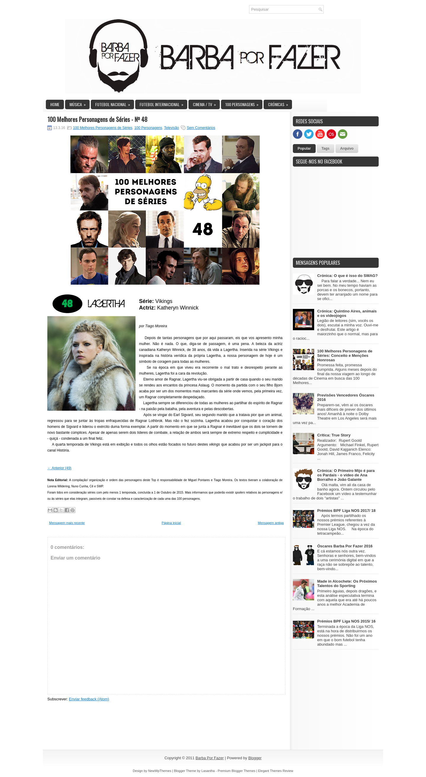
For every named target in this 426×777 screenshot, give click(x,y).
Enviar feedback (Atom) (89, 699)
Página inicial (171, 523)
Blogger (255, 758)
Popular (304, 148)
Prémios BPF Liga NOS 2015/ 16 (346, 621)
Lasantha (208, 771)
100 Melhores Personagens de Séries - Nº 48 (97, 119)
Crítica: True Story (334, 435)
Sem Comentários (201, 128)
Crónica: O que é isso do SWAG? (347, 275)
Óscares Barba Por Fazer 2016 (344, 546)
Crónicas (280, 103)
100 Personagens (243, 103)
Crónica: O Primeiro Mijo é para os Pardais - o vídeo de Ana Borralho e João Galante (346, 475)
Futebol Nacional (114, 103)
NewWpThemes (159, 771)
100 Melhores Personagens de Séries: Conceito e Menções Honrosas (344, 355)
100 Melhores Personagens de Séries (103, 128)
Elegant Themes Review (275, 771)
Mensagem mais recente (67, 523)
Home (54, 104)
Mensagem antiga (271, 523)
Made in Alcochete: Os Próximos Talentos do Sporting (347, 583)
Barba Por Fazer (210, 758)
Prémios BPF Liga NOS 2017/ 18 (346, 510)
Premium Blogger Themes (237, 771)
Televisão (171, 128)
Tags (326, 148)
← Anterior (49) (59, 468)
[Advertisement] (337, 215)
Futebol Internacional (163, 103)
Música (80, 103)
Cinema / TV (206, 103)
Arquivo (347, 148)
